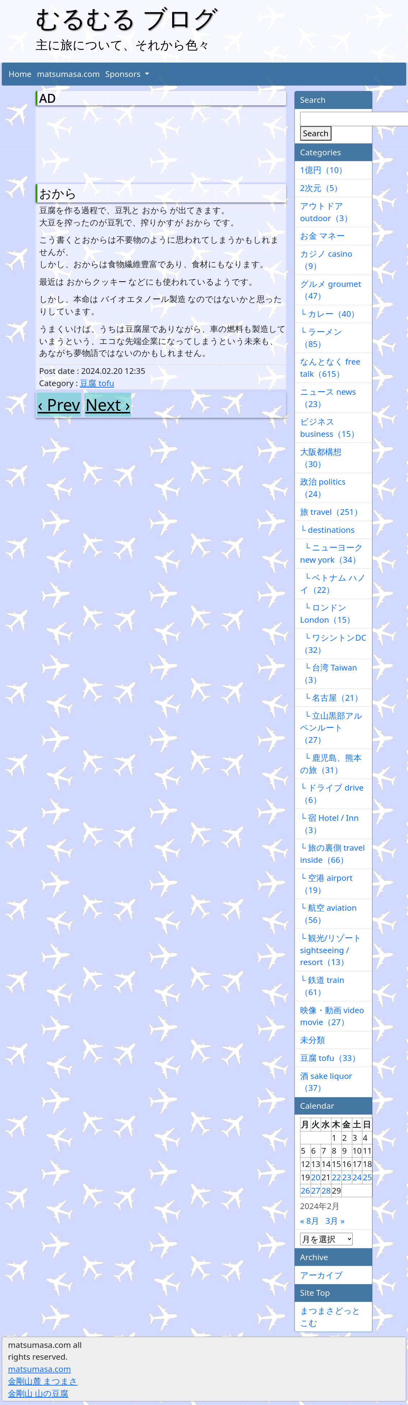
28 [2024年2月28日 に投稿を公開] (326, 1190)
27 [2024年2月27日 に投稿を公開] (316, 1190)
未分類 (312, 1039)
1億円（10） (323, 169)
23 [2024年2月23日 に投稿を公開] (347, 1177)
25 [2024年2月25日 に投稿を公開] (367, 1177)
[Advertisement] (77, 143)
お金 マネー (322, 235)
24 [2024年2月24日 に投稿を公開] (357, 1177)
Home (20, 73)
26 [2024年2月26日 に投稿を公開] (305, 1190)
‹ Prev (59, 405)
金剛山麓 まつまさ (43, 1381)
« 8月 (309, 1220)
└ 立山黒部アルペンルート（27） (331, 728)
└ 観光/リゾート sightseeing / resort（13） (331, 950)
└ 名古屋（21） (331, 697)
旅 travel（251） (331, 511)
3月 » (335, 1220)
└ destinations (327, 529)
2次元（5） (321, 187)
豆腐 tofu (97, 383)
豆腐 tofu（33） (330, 1057)
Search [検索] (316, 133)
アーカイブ (321, 1275)
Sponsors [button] (124, 73)
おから (58, 193)
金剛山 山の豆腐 (38, 1393)
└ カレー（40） (329, 313)
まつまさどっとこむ (330, 1316)
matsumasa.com (68, 73)
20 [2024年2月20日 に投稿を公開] (316, 1177)
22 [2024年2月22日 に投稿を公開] (336, 1177)
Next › (108, 405)
